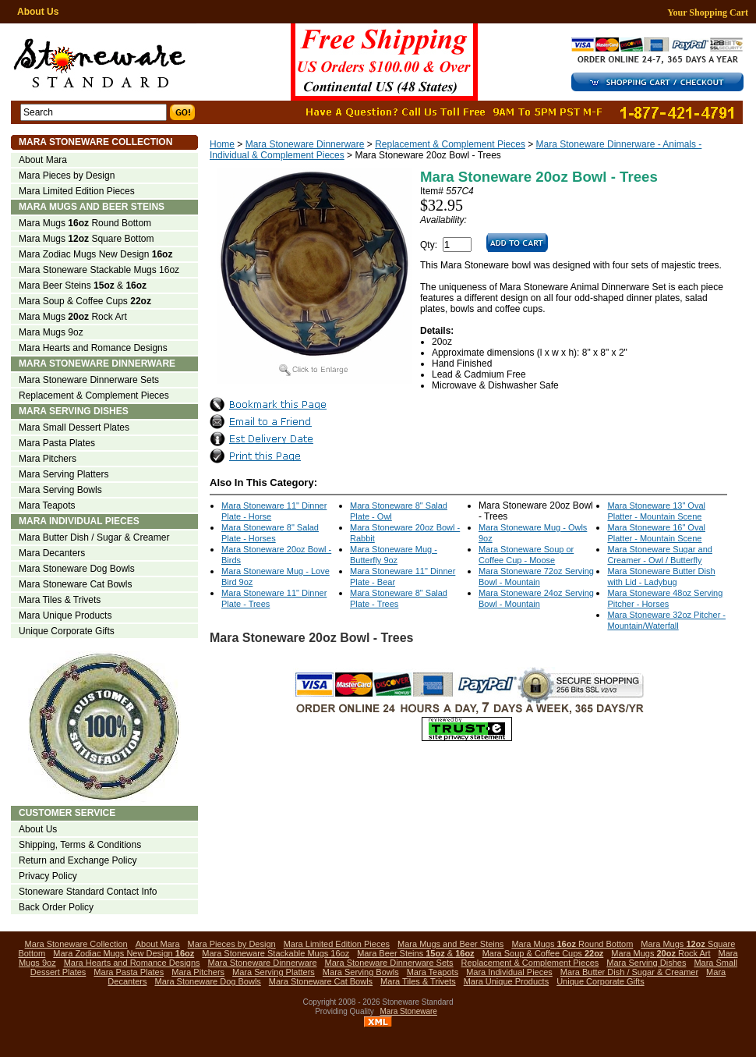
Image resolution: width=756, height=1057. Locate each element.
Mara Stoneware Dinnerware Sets (89, 379)
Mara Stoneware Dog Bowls (77, 568)
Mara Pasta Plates (57, 443)
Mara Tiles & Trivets (60, 599)
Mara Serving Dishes (74, 411)
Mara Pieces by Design (67, 175)
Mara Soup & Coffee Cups (85, 301)
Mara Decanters (52, 553)
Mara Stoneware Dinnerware (305, 144)
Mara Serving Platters (63, 474)
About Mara (43, 159)
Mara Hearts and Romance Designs (93, 347)
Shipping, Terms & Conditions (80, 844)
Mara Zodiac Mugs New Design (95, 254)
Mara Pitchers (47, 458)
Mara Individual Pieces (79, 521)
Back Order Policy (56, 907)
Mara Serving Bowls (60, 489)
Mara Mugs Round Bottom (85, 223)
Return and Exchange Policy (77, 860)
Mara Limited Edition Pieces (77, 191)
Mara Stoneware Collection (95, 142)
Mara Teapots (47, 505)
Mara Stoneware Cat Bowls (75, 584)
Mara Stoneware (408, 1011)
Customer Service (67, 812)
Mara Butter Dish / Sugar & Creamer (94, 537)
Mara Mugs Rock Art (73, 316)
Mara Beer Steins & (83, 285)
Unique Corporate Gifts (67, 631)
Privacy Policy (48, 876)
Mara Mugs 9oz (51, 332)
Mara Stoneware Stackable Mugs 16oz (99, 269)
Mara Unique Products (65, 615)
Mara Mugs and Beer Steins (91, 206)
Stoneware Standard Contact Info (88, 891)
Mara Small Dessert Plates (74, 427)
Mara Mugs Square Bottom (86, 238)
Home (222, 144)
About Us (37, 11)
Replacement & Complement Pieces (450, 144)
